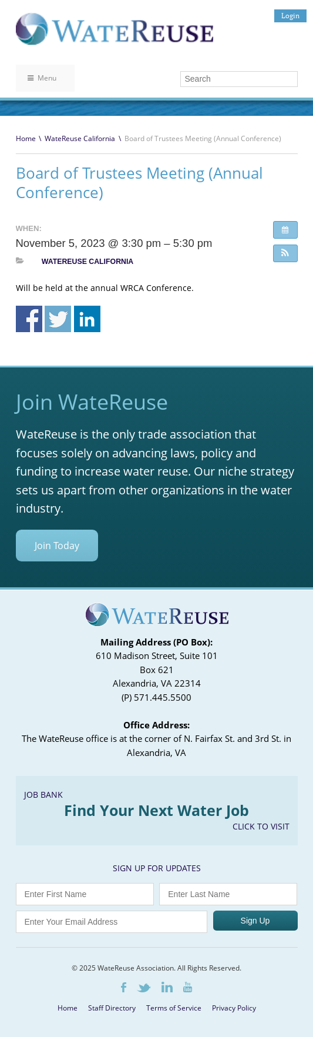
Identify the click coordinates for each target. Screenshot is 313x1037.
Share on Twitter (58, 319)
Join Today (57, 545)
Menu (42, 78)
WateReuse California (80, 138)
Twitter (144, 988)
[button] (285, 253)
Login (290, 15)
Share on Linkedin (87, 319)
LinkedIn (167, 987)
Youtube (187, 987)
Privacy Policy (234, 1008)
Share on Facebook (29, 319)
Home (26, 138)
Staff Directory (112, 1008)
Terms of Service (173, 1008)
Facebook (123, 987)
